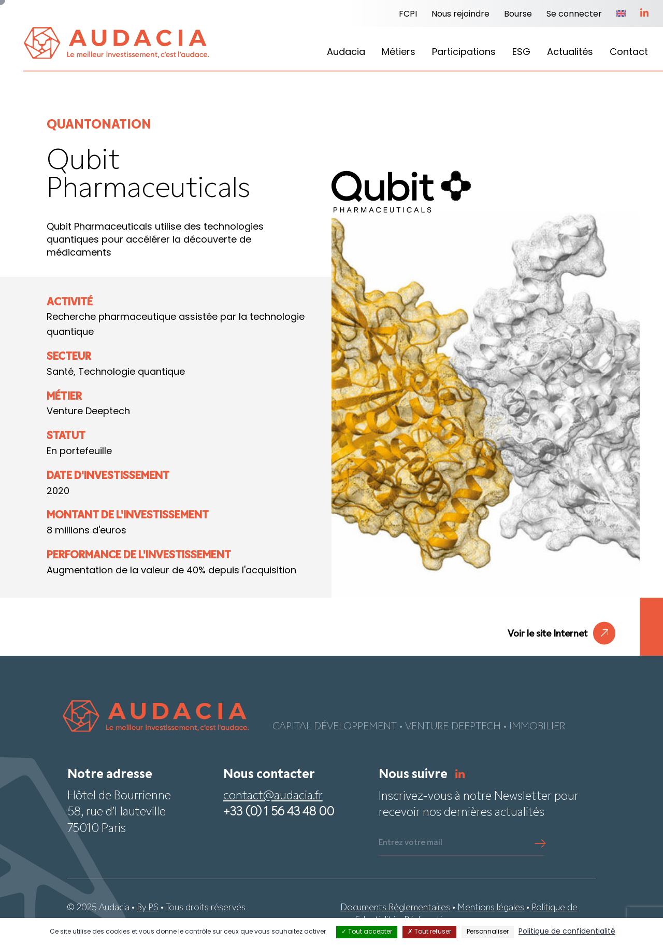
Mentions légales (490, 908)
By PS (147, 908)
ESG (521, 53)
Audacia (346, 53)
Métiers (398, 53)
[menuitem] (621, 14)
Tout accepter (366, 932)
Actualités (570, 53)
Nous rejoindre (460, 14)
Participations (464, 53)
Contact (629, 53)
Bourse (518, 14)
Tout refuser (429, 932)
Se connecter (574, 14)
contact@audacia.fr (273, 796)
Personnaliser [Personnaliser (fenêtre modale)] (488, 932)
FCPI (408, 14)
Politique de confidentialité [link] (566, 932)
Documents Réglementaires (395, 908)
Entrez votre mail (410, 843)
